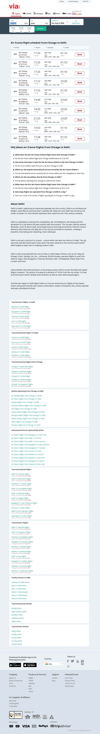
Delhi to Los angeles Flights (21, 488)
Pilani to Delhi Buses (19, 598)
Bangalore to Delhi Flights (21, 311)
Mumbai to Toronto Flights (21, 484)
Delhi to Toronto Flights (20, 474)
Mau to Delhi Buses (18, 589)
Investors (12, 686)
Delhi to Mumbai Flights (20, 527)
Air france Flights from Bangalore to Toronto (28, 448)
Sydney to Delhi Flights (19, 347)
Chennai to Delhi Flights (20, 316)
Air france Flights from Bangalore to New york (28, 435)
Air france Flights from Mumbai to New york (28, 458)
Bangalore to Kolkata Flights (22, 561)
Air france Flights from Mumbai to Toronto (27, 454)
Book (79, 55)
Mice (30, 689)
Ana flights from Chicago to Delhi (24, 409)
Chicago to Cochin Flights (20, 376)
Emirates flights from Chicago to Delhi (25, 425)
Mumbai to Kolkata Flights (21, 547)
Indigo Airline (16, 621)
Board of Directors (16, 681)
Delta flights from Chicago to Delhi (24, 422)
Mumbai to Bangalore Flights (22, 537)
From (12, 21)
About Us (12, 678)
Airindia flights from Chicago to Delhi (25, 402)
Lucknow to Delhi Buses (20, 582)
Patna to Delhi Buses (19, 595)
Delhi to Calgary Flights (20, 498)
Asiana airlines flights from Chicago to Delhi (27, 412)
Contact (55, 678)
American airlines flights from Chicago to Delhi (28, 405)
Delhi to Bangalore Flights (21, 532)
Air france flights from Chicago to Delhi (26, 399)
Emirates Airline (17, 615)
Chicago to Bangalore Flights (22, 384)
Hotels (31, 681)
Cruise (31, 691)
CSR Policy (69, 678)
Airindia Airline (16, 608)
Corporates (13, 706)
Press (11, 683)
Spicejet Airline (16, 644)
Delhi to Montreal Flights (20, 493)
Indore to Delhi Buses (19, 592)
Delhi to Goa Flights (18, 556)
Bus (30, 686)
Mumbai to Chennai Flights (21, 566)
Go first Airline (16, 641)
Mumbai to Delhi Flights (20, 307)
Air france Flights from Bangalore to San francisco (30, 445)
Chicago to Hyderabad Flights (22, 366)
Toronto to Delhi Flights (20, 337)
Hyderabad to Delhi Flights (21, 326)
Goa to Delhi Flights (18, 321)
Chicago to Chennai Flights (21, 379)
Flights (31, 678)
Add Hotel (12, 701)
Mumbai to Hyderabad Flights (22, 571)
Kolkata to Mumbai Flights (21, 551)
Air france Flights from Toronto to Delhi (26, 451)
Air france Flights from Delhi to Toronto (26, 438)
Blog (53, 681)
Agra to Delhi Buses (18, 585)
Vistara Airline (16, 638)
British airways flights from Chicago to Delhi (28, 418)
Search (41, 28)
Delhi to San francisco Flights (22, 511)
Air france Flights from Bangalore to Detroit (27, 461)
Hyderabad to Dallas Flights (21, 516)
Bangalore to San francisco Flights (24, 503)
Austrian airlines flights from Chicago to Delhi (28, 415)
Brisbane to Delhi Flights (20, 355)
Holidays (32, 683)
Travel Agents (14, 703)
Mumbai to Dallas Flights (20, 508)
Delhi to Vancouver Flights (21, 479)
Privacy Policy (70, 681)
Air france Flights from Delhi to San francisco (28, 441)
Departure (54, 20)
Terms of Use (70, 683)
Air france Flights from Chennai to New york (28, 464)
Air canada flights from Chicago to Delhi (26, 396)
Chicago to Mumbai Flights (21, 371)
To (32, 21)
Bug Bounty (69, 686)
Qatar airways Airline (18, 611)
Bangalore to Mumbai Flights (22, 542)
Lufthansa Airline (17, 618)
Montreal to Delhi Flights (20, 352)
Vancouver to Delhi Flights (21, 342)
